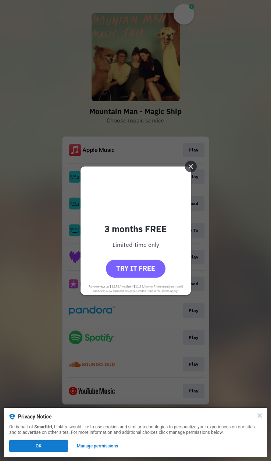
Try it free (135, 268)
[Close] (259, 415)
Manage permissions (97, 446)
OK (39, 446)
